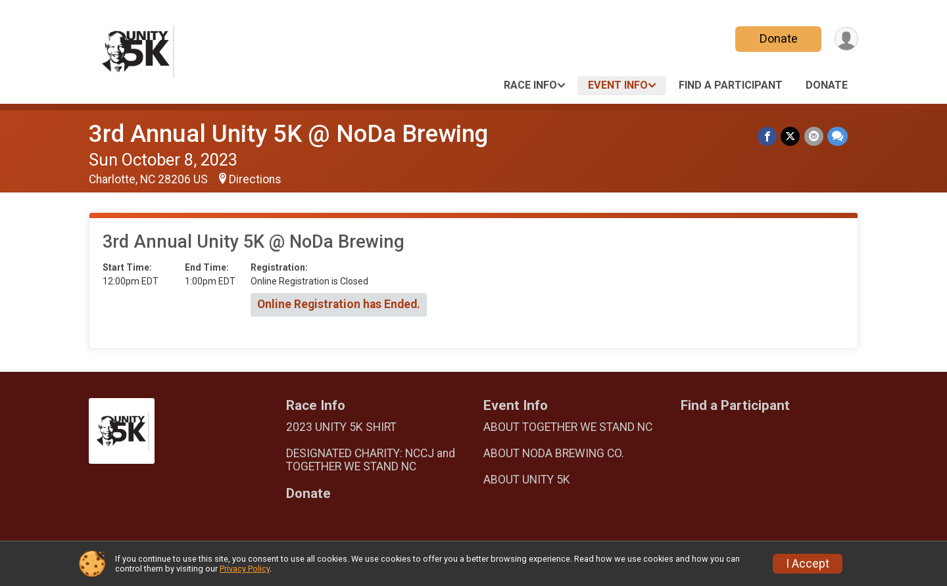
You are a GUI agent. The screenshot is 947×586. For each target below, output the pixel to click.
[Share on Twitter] (790, 136)
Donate (778, 38)
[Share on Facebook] (767, 136)
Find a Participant (731, 85)
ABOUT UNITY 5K (526, 479)
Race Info (530, 85)
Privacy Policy (245, 569)
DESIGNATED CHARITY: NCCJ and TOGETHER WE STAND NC (370, 460)
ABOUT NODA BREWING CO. (553, 453)
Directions (255, 179)
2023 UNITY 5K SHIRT (341, 427)
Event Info (618, 85)
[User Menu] (846, 39)
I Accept (807, 563)
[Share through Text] (837, 136)
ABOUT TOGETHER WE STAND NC (567, 427)
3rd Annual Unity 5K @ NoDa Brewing (288, 134)
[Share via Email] (813, 136)
